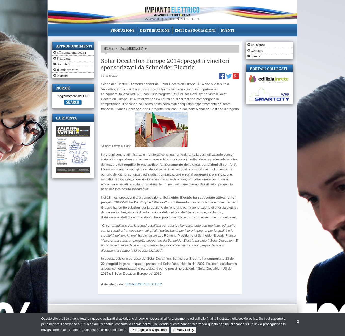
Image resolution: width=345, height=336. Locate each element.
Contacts (257, 50)
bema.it (256, 56)
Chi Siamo (258, 45)
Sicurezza (64, 58)
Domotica (63, 64)
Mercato (62, 75)
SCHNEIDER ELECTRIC (143, 284)
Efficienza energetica (71, 52)
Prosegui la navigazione (149, 330)
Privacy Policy (183, 330)
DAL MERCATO (131, 48)
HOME (108, 48)
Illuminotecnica (67, 70)
